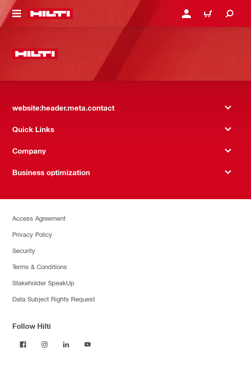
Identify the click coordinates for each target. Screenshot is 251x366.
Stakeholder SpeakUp (43, 282)
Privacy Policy (32, 234)
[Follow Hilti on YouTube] (87, 344)
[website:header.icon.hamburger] (16, 13)
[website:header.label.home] (50, 13)
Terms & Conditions (39, 266)
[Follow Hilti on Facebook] (23, 344)
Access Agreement (39, 218)
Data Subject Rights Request (53, 298)
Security (23, 250)
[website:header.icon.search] (229, 13)
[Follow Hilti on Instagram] (44, 344)
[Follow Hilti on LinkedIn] (66, 344)
